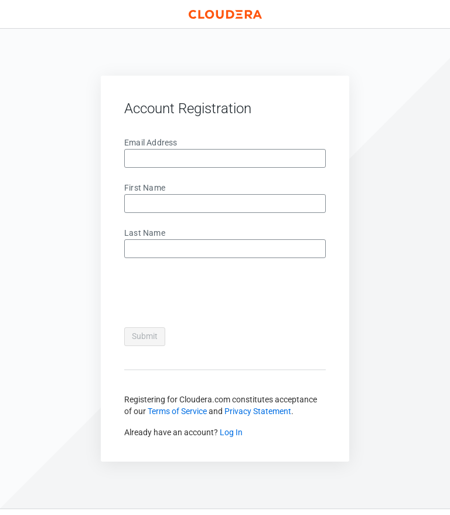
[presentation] (213, 295)
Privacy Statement (257, 411)
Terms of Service (177, 411)
